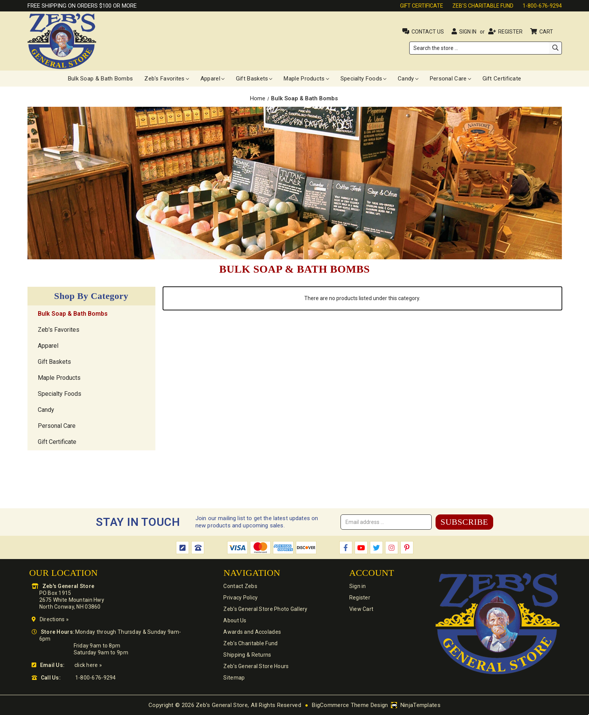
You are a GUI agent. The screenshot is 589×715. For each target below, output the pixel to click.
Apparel (212, 78)
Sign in (467, 32)
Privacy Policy (240, 597)
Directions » (54, 619)
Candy (408, 78)
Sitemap (234, 678)
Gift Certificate (421, 6)
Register (510, 32)
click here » (88, 665)
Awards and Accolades (252, 632)
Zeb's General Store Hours (256, 666)
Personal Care (450, 78)
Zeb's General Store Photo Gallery (265, 609)
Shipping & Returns (247, 655)
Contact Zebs (240, 586)
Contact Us (427, 32)
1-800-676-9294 (542, 6)
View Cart (361, 609)
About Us (234, 620)
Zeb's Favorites (166, 78)
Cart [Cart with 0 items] (546, 32)
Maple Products (306, 78)
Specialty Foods (363, 78)
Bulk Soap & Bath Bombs (100, 78)
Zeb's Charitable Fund (482, 6)
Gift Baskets (254, 78)
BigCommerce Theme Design (350, 705)
